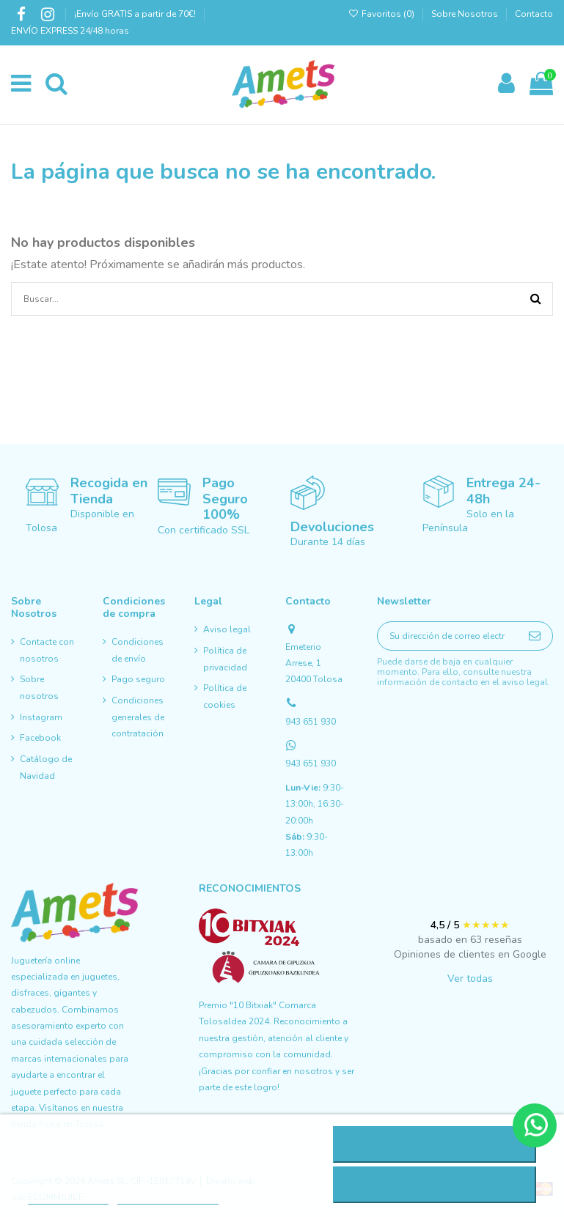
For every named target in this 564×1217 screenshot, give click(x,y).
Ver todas (470, 978)
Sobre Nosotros (464, 14)
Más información (68, 1197)
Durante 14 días (327, 542)
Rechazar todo (434, 1144)
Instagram (41, 717)
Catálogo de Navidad (46, 767)
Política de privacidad (225, 659)
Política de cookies (224, 696)
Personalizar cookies (168, 1197)
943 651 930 (310, 722)
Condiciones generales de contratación (137, 717)
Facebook (40, 738)
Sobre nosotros (39, 687)
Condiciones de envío (137, 650)
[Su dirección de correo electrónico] (447, 635)
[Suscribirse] (534, 635)
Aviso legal (227, 629)
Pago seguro (138, 679)
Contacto (534, 14)
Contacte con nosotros (47, 650)
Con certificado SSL (203, 530)
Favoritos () (382, 14)
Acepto (434, 1184)
